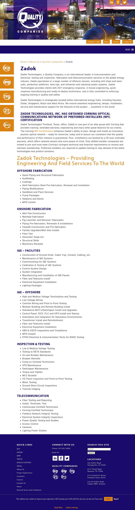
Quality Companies (52, 61)
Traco (72, 471)
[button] (127, 50)
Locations (21, 476)
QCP (18, 449)
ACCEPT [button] (108, 499)
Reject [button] (116, 499)
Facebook (61, 458)
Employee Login (94, 41)
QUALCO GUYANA (24, 462)
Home (24, 61)
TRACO (19, 459)
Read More (58, 507)
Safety (19, 466)
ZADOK (20, 452)
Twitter (67, 458)
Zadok (55, 477)
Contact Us (128, 41)
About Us (34, 61)
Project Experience (24, 473)
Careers (116, 41)
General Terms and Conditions (29, 490)
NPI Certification (43, 131)
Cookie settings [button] (72, 507)
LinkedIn (55, 458)
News (106, 41)
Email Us (55, 452)
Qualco (63, 477)
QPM (19, 456)
